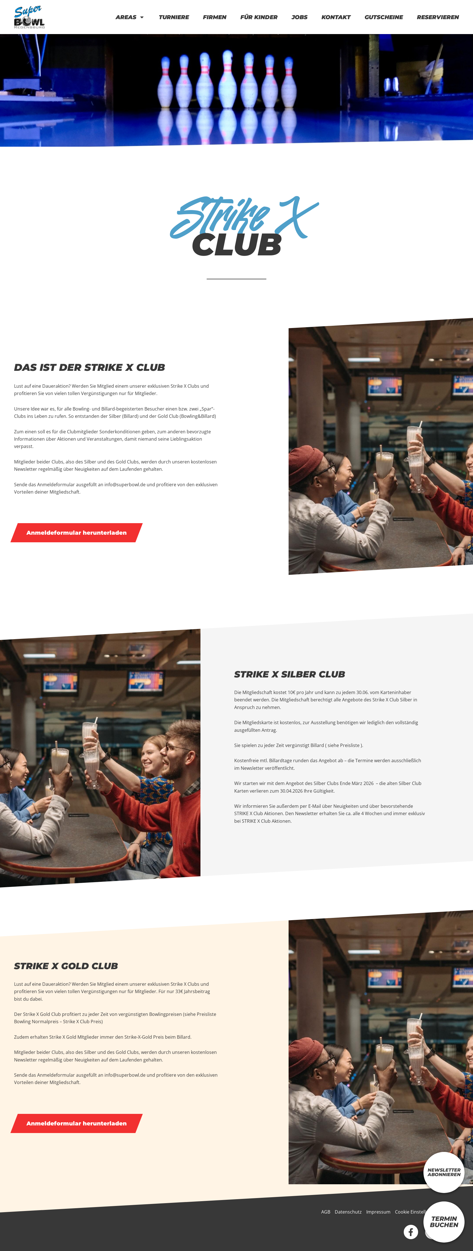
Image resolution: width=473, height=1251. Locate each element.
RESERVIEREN (438, 17)
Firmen (214, 17)
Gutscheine (384, 17)
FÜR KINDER (259, 17)
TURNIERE (174, 17)
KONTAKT (336, 17)
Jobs (299, 17)
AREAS (130, 17)
